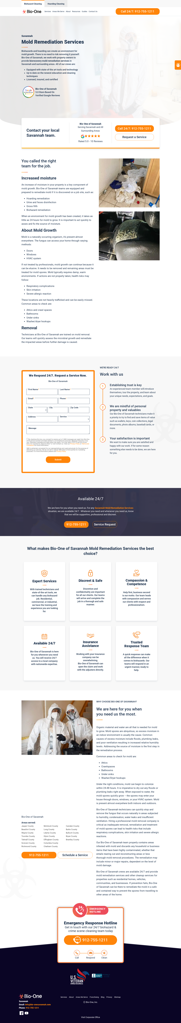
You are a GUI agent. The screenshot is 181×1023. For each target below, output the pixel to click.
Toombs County (28, 836)
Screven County (28, 843)
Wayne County (27, 833)
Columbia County (51, 843)
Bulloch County (72, 833)
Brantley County (72, 839)
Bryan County (71, 836)
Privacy (109, 997)
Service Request (105, 524)
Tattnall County (27, 839)
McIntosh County (51, 826)
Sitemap (117, 997)
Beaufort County (28, 829)
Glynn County (49, 836)
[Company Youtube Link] (26, 1013)
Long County (49, 829)
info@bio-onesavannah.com (38, 1004)
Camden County (72, 826)
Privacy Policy (75, 444)
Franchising (94, 997)
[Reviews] (90, 139)
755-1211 (32, 1008)
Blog (102, 997)
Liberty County (50, 833)
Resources (76, 11)
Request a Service (134, 137)
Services (47, 11)
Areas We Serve (58, 11)
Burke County (71, 829)
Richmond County (28, 846)
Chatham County (51, 846)
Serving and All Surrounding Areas (90, 128)
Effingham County (51, 839)
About (68, 11)
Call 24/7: (134, 128)
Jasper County (27, 826)
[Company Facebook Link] (21, 1013)
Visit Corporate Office (90, 1017)
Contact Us (93, 11)
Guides (84, 11)
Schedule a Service (75, 855)
